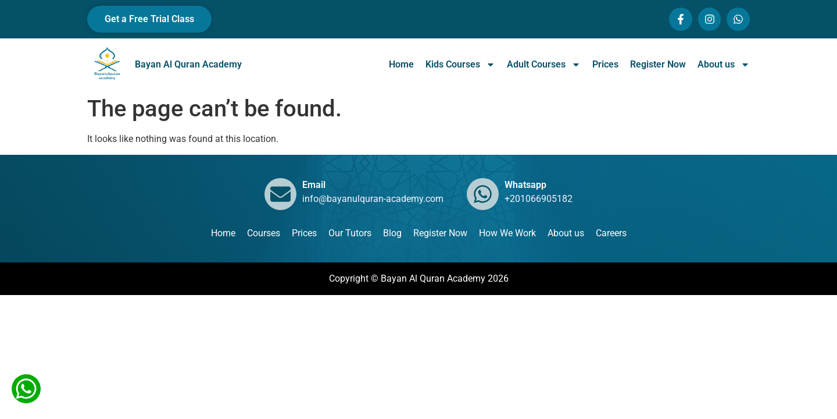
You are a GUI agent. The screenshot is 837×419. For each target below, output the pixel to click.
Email (314, 184)
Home (401, 64)
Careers (611, 233)
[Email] (280, 194)
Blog (392, 233)
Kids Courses (460, 64)
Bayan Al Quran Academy (188, 64)
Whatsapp (525, 184)
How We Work (507, 233)
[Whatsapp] (483, 194)
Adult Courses (544, 64)
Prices (605, 64)
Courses (263, 233)
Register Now (658, 64)
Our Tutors (349, 233)
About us (724, 64)
